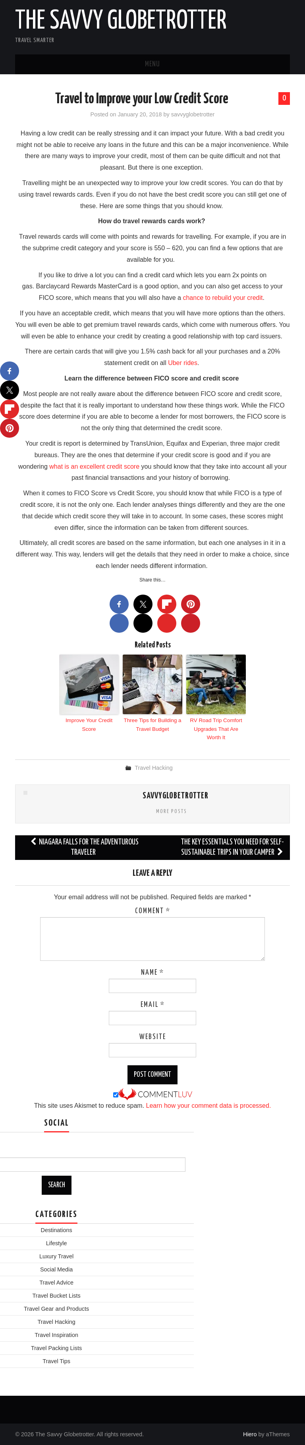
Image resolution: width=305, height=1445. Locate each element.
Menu (152, 64)
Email (153, 1004)
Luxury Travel (56, 1255)
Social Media (56, 1268)
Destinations (56, 1229)
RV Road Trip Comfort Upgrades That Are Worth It (216, 728)
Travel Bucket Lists (57, 1295)
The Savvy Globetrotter (121, 21)
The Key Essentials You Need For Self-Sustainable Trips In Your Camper (232, 847)
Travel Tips (56, 1360)
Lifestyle (56, 1242)
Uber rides (182, 362)
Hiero (250, 1433)
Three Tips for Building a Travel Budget (153, 724)
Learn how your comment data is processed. (208, 1104)
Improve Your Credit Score (89, 724)
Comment (152, 910)
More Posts (171, 810)
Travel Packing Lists (56, 1347)
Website (152, 1036)
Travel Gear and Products (56, 1308)
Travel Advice (56, 1282)
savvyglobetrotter (193, 114)
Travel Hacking (153, 767)
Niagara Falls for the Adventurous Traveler (84, 847)
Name (152, 972)
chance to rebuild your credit (223, 297)
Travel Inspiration (56, 1334)
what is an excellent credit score (94, 466)
